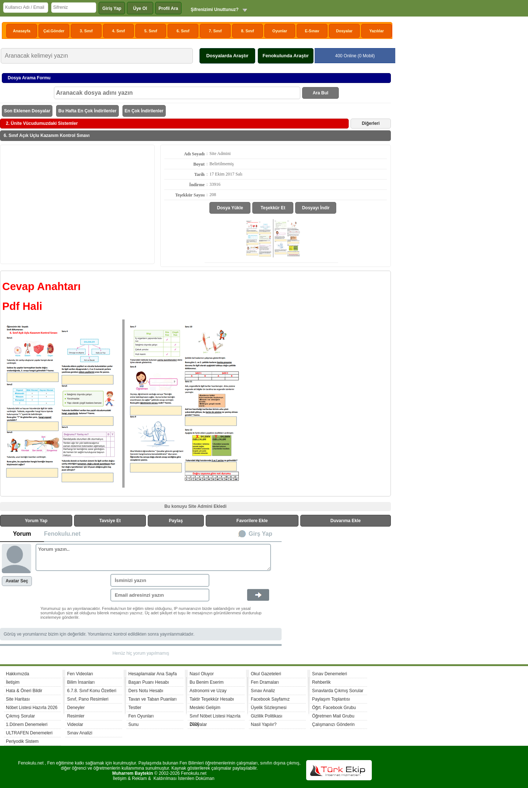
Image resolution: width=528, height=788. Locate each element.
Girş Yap (260, 534)
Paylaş (176, 520)
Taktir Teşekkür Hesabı (212, 699)
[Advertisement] (77, 204)
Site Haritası (18, 699)
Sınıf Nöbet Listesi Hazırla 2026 (215, 716)
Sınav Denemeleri (329, 673)
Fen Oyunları (141, 716)
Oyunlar (279, 31)
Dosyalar (344, 31)
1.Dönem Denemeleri (26, 724)
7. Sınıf (215, 31)
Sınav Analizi (79, 732)
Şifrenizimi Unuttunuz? (215, 9)
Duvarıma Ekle (345, 520)
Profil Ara (168, 8)
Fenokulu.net (62, 534)
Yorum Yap (36, 520)
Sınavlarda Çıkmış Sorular (337, 690)
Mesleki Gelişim (205, 707)
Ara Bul (321, 92)
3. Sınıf (86, 31)
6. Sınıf (183, 31)
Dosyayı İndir (316, 207)
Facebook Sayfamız (270, 699)
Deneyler (76, 707)
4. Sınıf (118, 31)
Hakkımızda (17, 673)
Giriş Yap (111, 8)
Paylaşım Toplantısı (331, 699)
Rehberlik (321, 682)
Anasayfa (21, 31)
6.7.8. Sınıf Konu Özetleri (91, 690)
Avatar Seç (17, 580)
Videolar (75, 724)
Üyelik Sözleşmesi (268, 707)
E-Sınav (312, 31)
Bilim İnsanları (81, 682)
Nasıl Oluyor (202, 673)
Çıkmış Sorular (20, 716)
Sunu (133, 724)
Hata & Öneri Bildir (24, 690)
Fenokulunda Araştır (286, 55)
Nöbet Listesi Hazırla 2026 (32, 707)
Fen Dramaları (265, 682)
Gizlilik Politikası (266, 716)
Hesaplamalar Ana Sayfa (152, 673)
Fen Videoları (80, 673)
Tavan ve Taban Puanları (152, 699)
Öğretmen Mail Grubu (333, 716)
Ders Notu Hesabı (145, 690)
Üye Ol (140, 8)
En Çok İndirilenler (144, 110)
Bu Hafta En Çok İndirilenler (87, 110)
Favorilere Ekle (252, 520)
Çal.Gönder (53, 31)
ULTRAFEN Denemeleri (29, 732)
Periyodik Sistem (22, 741)
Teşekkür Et (273, 207)
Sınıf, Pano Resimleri (88, 699)
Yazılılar (376, 31)
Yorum (22, 534)
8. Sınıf (247, 31)
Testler (134, 707)
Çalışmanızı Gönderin (333, 724)
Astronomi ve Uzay (208, 690)
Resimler (75, 716)
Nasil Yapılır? (263, 724)
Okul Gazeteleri (266, 673)
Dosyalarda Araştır (227, 55)
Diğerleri (371, 123)
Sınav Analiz (263, 690)
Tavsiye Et (110, 520)
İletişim (12, 682)
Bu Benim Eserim (207, 682)
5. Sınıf (150, 31)
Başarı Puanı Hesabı (148, 682)
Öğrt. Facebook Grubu (334, 707)
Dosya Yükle (230, 207)
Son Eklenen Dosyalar (27, 110)
